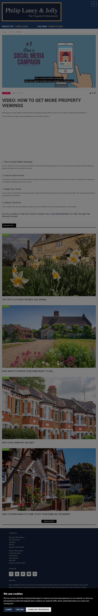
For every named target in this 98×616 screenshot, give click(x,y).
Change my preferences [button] (38, 609)
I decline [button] (20, 609)
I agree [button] (8, 609)
